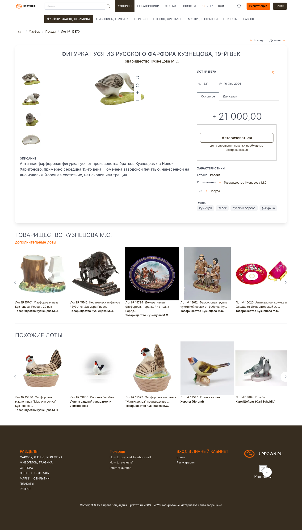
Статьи (170, 6)
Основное (208, 96)
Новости (189, 6)
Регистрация (258, 6)
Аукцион (124, 6)
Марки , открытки (203, 19)
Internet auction (120, 468)
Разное (249, 19)
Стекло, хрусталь (167, 19)
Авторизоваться (237, 137)
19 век (222, 208)
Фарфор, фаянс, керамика (68, 19)
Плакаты (230, 19)
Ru (203, 6)
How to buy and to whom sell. (131, 457)
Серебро (140, 19)
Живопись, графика (112, 19)
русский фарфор (244, 208)
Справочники (148, 6)
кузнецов (205, 208)
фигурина (268, 208)
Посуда (50, 31)
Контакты (263, 476)
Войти (280, 6)
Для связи (230, 96)
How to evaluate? (122, 462)
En (211, 6)
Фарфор (34, 31)
